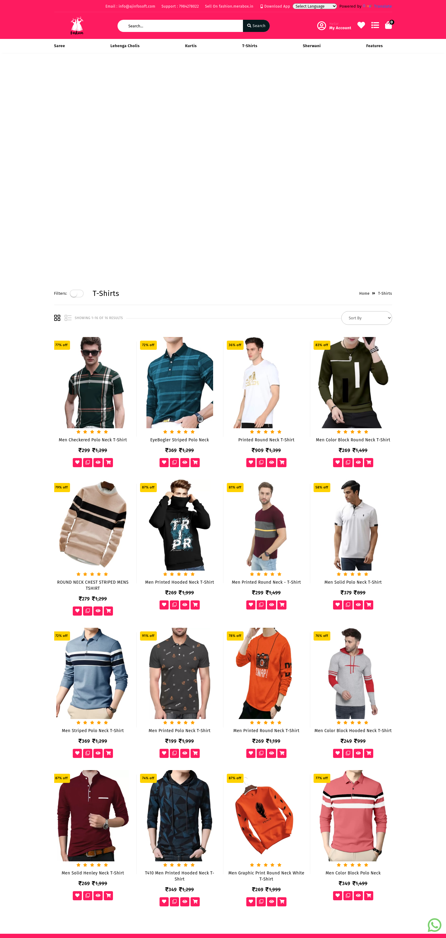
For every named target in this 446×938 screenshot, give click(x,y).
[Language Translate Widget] (315, 6)
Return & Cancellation (75, 757)
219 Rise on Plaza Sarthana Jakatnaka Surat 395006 (262, 743)
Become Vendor (185, 739)
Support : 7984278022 (180, 6)
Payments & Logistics (74, 748)
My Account (181, 748)
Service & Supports (72, 765)
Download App (275, 6)
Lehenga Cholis (125, 45)
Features (374, 45)
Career (118, 765)
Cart (174, 765)
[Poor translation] (22, 847)
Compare (178, 757)
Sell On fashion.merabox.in (229, 6)
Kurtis (191, 45)
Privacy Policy (67, 739)
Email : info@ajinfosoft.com (130, 6)
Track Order (181, 774)
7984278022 (247, 760)
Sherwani (312, 45)
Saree (59, 45)
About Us (120, 739)
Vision (118, 748)
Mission (119, 757)
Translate (377, 6)
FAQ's (59, 774)
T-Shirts (250, 45)
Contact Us (122, 774)
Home (364, 73)
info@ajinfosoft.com (256, 773)
